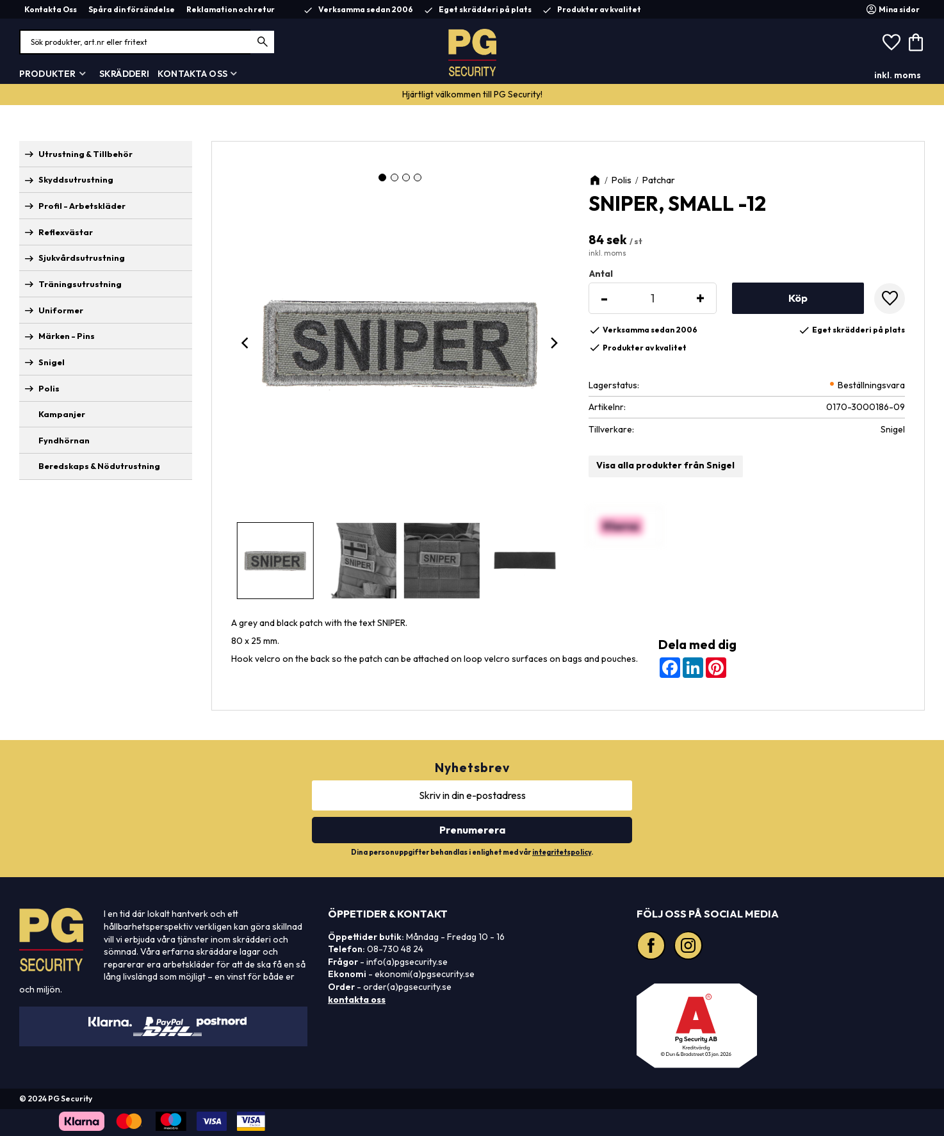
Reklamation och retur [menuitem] (230, 9)
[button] (891, 42)
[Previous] (246, 343)
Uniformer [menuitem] (60, 310)
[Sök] (262, 41)
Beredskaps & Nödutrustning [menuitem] (99, 466)
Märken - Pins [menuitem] (66, 336)
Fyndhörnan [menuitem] (64, 440)
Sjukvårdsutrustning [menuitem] (81, 257)
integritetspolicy (561, 852)
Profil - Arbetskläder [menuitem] (82, 206)
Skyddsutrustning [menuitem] (75, 179)
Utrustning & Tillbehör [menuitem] (85, 154)
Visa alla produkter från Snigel (665, 465)
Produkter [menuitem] (47, 73)
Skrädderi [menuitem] (124, 73)
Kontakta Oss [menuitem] (50, 9)
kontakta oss (357, 999)
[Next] (554, 343)
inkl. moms (897, 75)
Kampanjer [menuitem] (61, 414)
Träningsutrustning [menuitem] (80, 284)
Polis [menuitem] (49, 388)
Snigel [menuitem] (51, 362)
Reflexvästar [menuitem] (65, 232)
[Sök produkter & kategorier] (147, 41)
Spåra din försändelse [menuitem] (131, 9)
